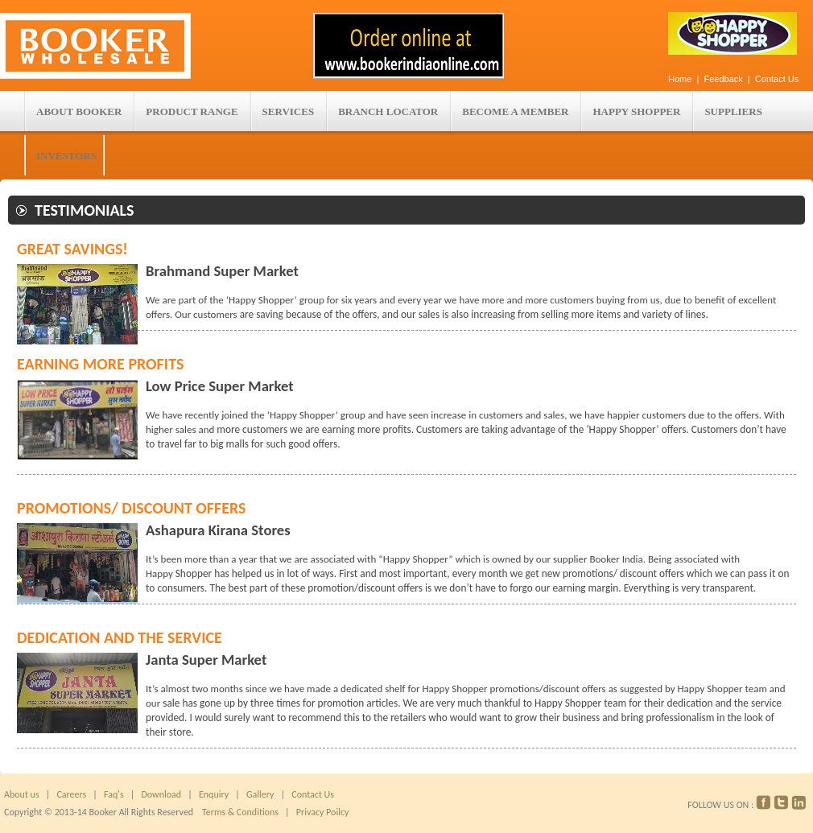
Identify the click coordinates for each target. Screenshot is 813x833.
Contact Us (777, 79)
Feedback (724, 79)
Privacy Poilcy (320, 812)
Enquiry (214, 794)
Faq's (114, 794)
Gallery (258, 794)
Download (161, 794)
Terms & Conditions (240, 812)
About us (21, 794)
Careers (71, 794)
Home (679, 79)
